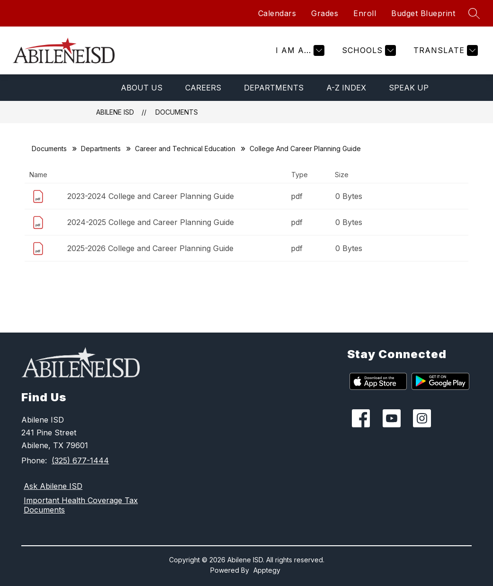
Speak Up (409, 87)
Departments (274, 87)
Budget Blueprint (423, 13)
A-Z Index (346, 87)
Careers (203, 87)
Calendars (277, 13)
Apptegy (266, 570)
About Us (141, 87)
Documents (176, 112)
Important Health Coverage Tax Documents (81, 505)
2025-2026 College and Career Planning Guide (150, 248)
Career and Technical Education (185, 148)
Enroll (364, 13)
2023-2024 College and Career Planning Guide (150, 196)
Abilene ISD (115, 112)
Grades (324, 13)
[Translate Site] (444, 50)
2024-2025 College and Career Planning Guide (150, 222)
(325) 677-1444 (80, 460)
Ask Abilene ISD (53, 486)
